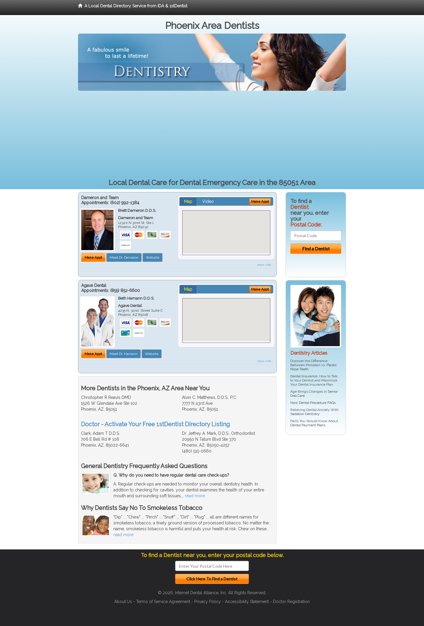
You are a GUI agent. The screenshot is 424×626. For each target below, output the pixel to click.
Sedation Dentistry (305, 414)
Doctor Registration (291, 601)
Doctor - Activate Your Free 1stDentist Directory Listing (155, 424)
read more (195, 495)
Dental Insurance (303, 376)
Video (208, 201)
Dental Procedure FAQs (317, 403)
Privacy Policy (207, 601)
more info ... (265, 264)
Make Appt (93, 257)
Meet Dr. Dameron (124, 257)
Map (188, 201)
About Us (123, 601)
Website (152, 257)
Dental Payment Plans (307, 425)
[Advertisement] (212, 135)
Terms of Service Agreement (163, 601)
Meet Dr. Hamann (124, 354)
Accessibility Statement (247, 601)
